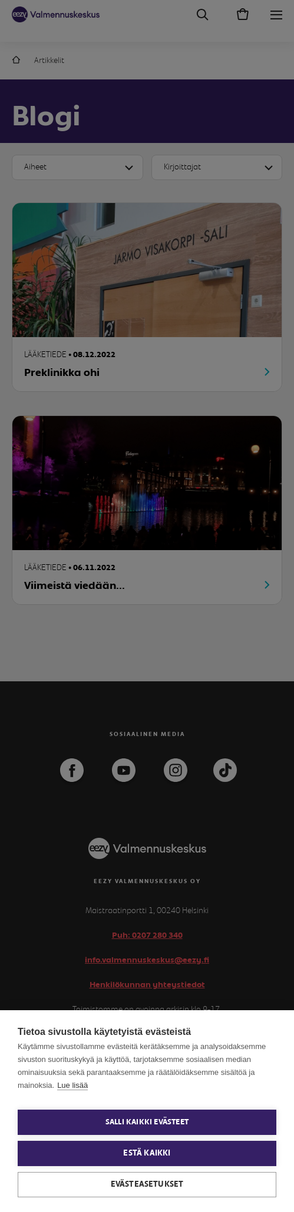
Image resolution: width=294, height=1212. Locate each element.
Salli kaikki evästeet (147, 1122)
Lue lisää (72, 1085)
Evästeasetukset (147, 1184)
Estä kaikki (146, 1153)
